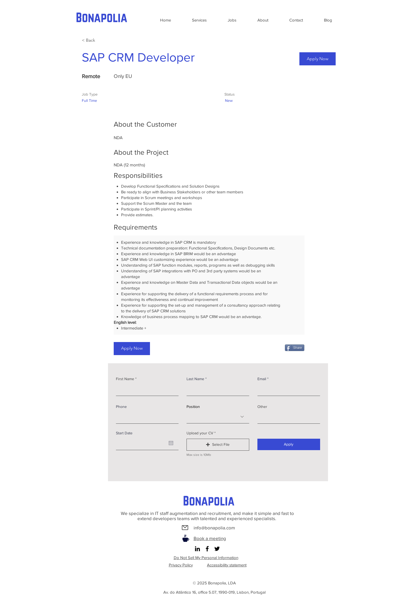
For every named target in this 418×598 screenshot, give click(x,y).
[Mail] (185, 527)
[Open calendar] (171, 443)
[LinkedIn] (197, 548)
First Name (125, 379)
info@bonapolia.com (214, 527)
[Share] (294, 347)
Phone (121, 406)
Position (193, 406)
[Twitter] (217, 548)
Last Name (195, 379)
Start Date (124, 433)
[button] (218, 445)
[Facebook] (207, 548)
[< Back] (101, 40)
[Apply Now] (317, 58)
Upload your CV (200, 433)
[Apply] (288, 444)
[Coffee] (186, 538)
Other (262, 406)
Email (261, 379)
